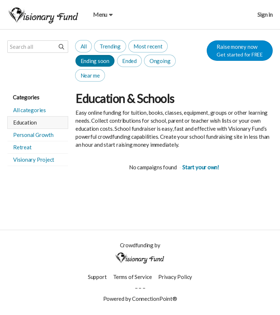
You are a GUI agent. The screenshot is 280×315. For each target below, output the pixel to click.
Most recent (148, 46)
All (84, 46)
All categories (29, 110)
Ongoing (159, 61)
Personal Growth (33, 134)
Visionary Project (33, 159)
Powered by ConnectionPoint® (140, 298)
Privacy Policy (175, 276)
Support (97, 276)
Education (25, 122)
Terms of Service (132, 276)
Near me (90, 75)
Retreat (22, 147)
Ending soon (95, 61)
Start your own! (200, 167)
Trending (110, 46)
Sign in (265, 14)
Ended (129, 61)
